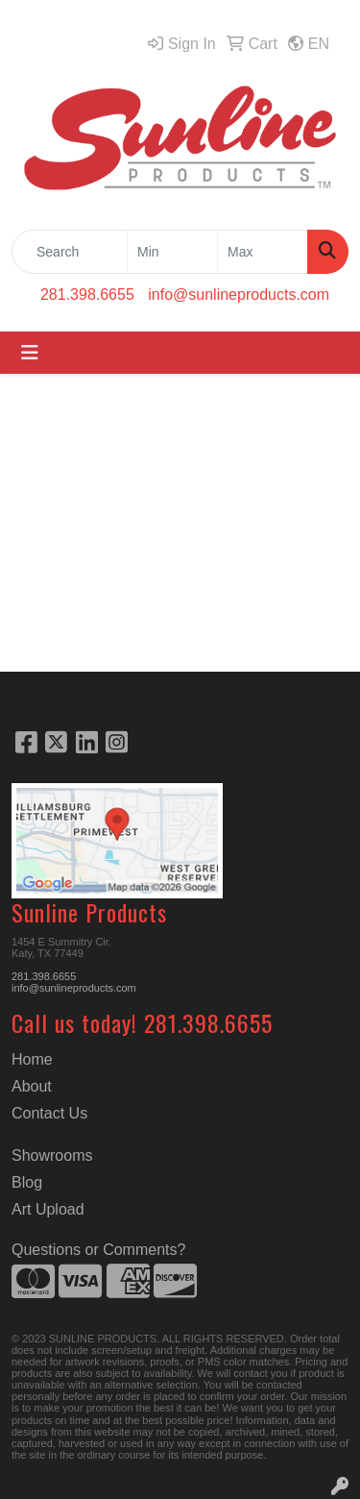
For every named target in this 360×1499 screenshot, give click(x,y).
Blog (27, 1182)
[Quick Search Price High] (262, 252)
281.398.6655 (87, 294)
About (32, 1086)
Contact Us (49, 1113)
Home (32, 1059)
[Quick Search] (70, 252)
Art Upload (48, 1209)
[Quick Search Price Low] (172, 252)
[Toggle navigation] (30, 352)
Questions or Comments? (98, 1249)
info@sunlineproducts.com (238, 294)
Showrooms (52, 1155)
